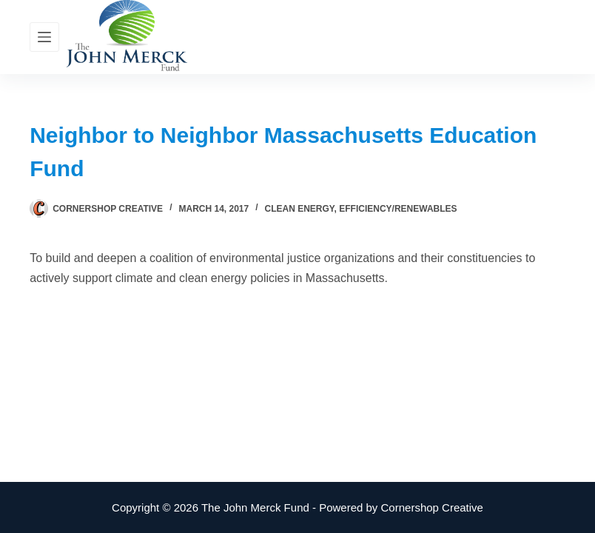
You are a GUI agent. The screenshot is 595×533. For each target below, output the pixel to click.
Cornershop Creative (432, 507)
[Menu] (44, 37)
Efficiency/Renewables (398, 209)
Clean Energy (300, 209)
